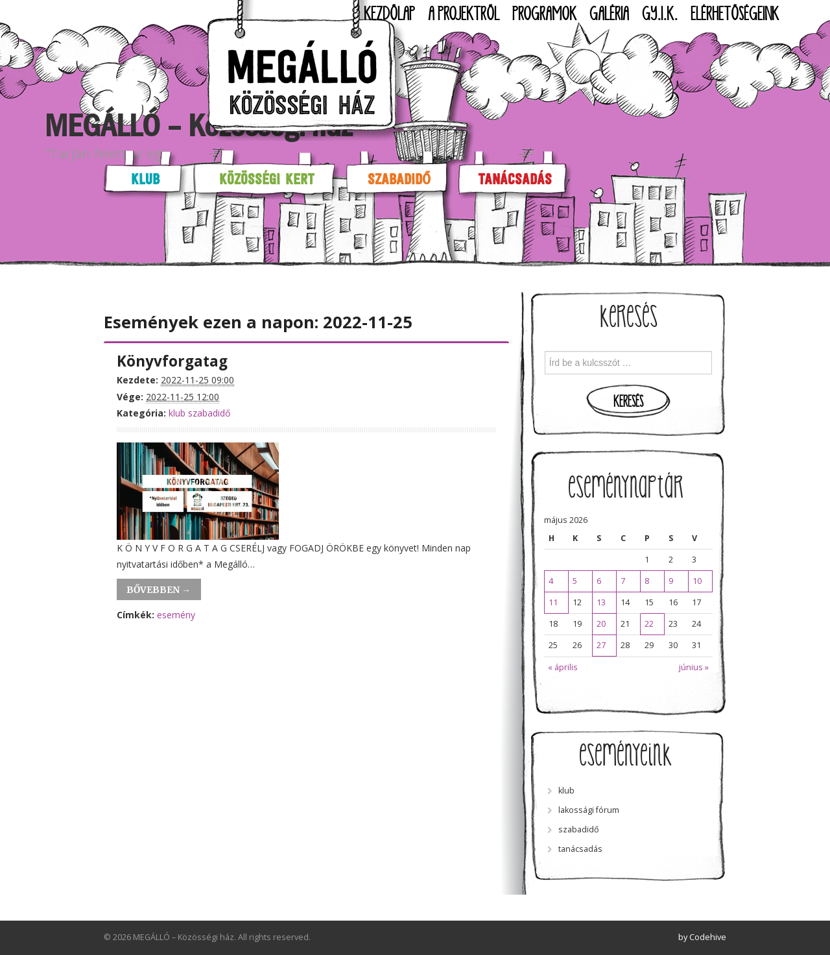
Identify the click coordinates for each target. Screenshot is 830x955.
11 (553, 602)
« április (563, 667)
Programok (544, 14)
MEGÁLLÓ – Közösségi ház (198, 126)
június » (694, 667)
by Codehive (702, 937)
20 (601, 623)
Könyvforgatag (172, 361)
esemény (176, 615)
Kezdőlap (389, 14)
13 (601, 602)
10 (697, 580)
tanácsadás (580, 848)
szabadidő (209, 413)
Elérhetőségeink (735, 14)
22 (649, 623)
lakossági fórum (588, 810)
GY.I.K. (660, 14)
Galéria (609, 14)
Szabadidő (399, 178)
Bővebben (158, 590)
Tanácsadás (515, 178)
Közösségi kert (266, 178)
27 (601, 645)
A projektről (463, 14)
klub (177, 413)
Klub (145, 178)
